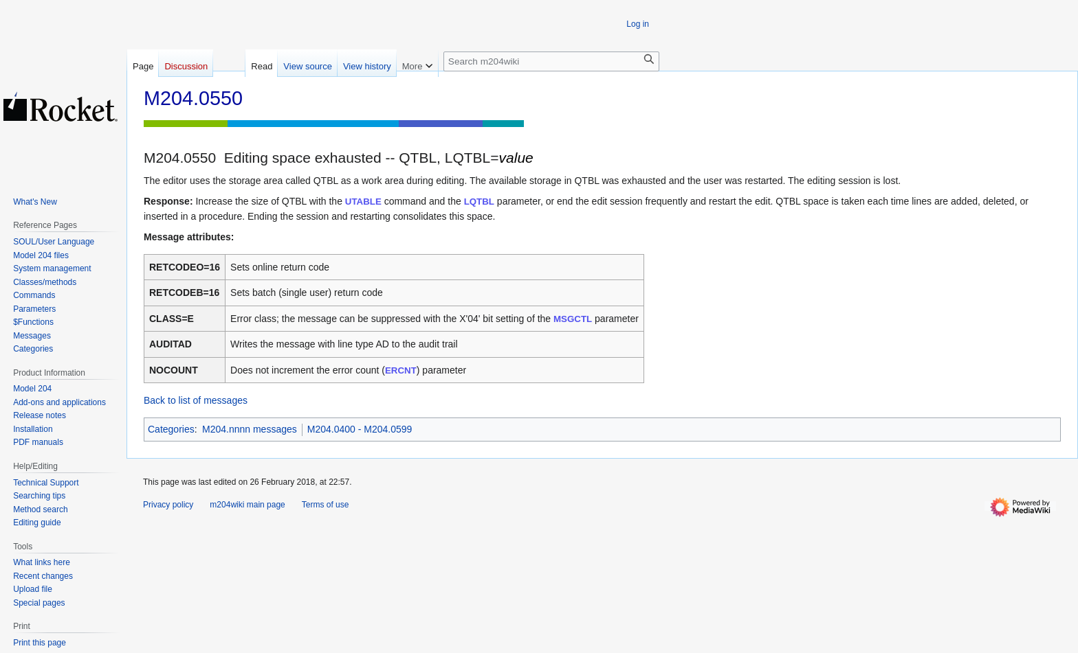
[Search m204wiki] (551, 61)
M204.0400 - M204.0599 (359, 429)
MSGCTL (572, 319)
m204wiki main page (247, 504)
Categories (171, 429)
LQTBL (479, 201)
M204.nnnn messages (249, 429)
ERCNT (401, 370)
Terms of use (325, 504)
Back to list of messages (196, 400)
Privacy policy (168, 504)
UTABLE (363, 201)
